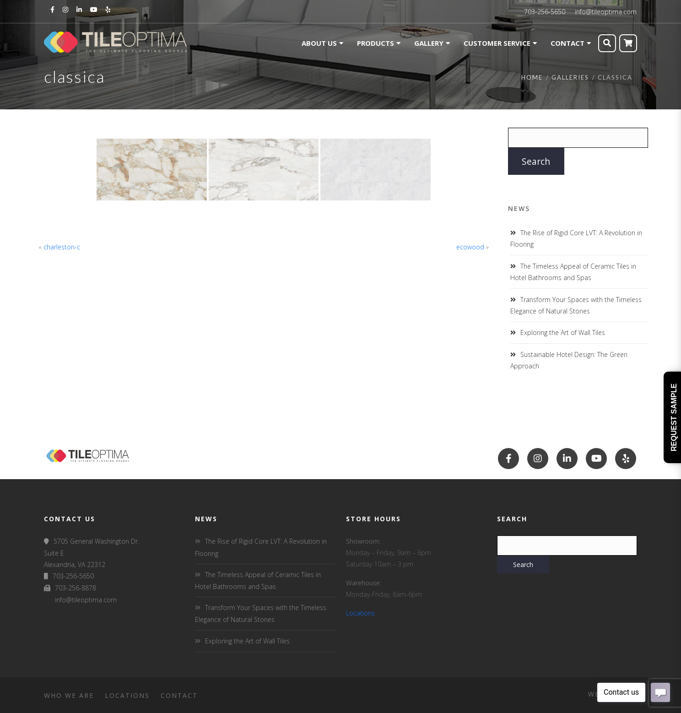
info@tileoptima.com (606, 11)
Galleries (570, 77)
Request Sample (674, 417)
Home (532, 77)
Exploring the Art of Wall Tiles (562, 332)
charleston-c (61, 247)
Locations (360, 613)
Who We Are (69, 695)
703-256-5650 (544, 11)
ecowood (470, 247)
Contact (179, 695)
